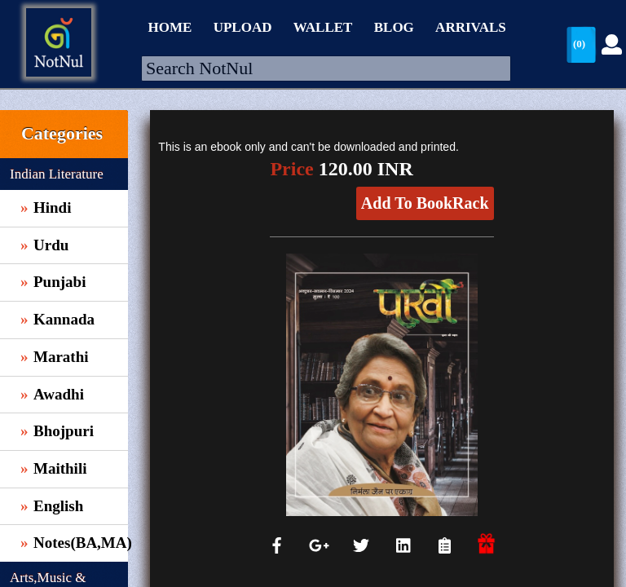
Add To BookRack (425, 203)
